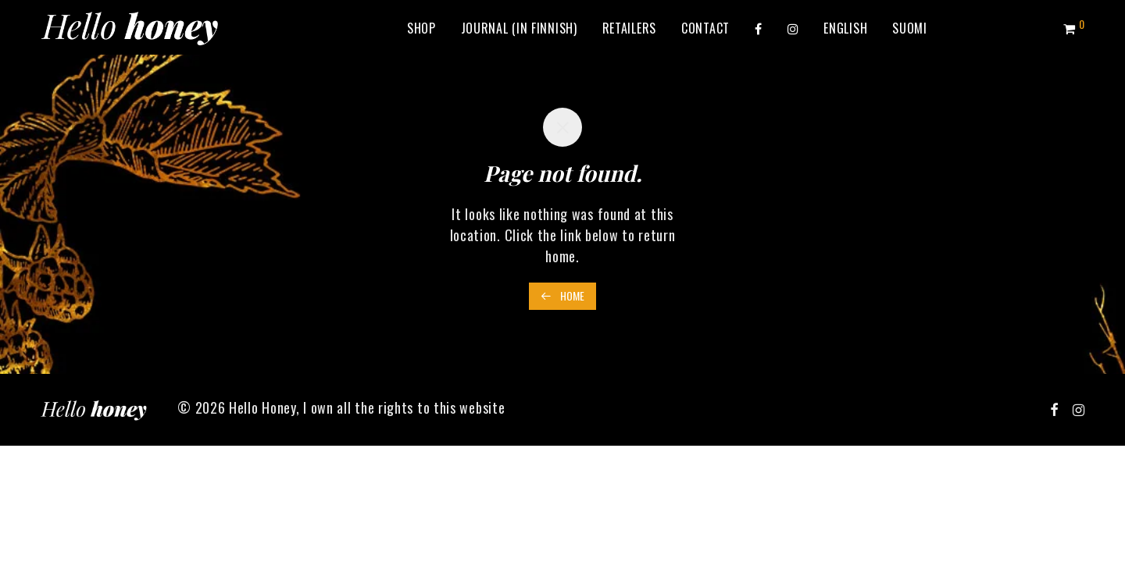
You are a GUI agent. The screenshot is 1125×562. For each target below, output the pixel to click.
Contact (705, 28)
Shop (421, 28)
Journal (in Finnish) (519, 28)
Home (562, 295)
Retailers (629, 28)
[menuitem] (845, 28)
